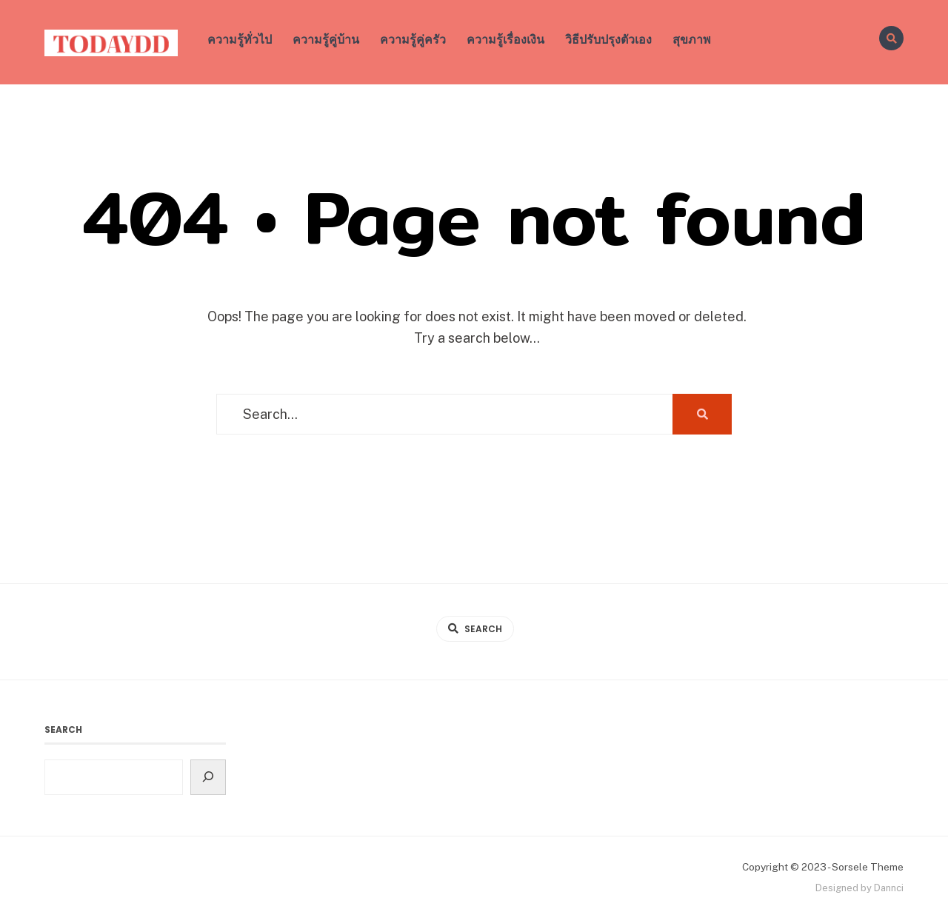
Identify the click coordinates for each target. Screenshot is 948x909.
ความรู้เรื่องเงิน (505, 39)
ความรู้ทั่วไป (239, 39)
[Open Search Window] (891, 38)
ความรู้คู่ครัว (413, 39)
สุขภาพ (691, 39)
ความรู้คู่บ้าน (326, 39)
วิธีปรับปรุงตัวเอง (608, 39)
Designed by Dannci (859, 887)
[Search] (208, 777)
